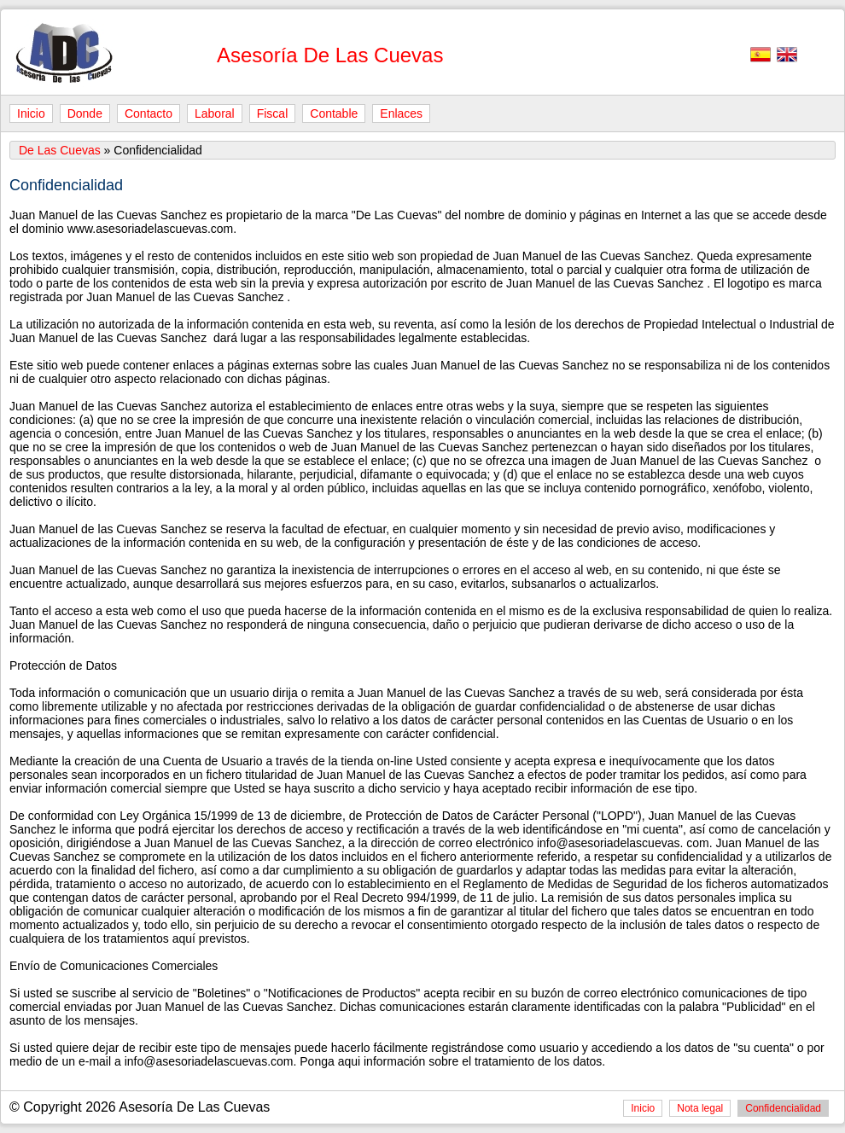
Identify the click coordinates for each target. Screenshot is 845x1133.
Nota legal (700, 1108)
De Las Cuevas (60, 150)
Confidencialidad (783, 1108)
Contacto (148, 113)
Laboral (215, 113)
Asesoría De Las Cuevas (330, 55)
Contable (334, 113)
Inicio (31, 113)
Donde (84, 113)
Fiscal (272, 113)
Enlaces (401, 113)
